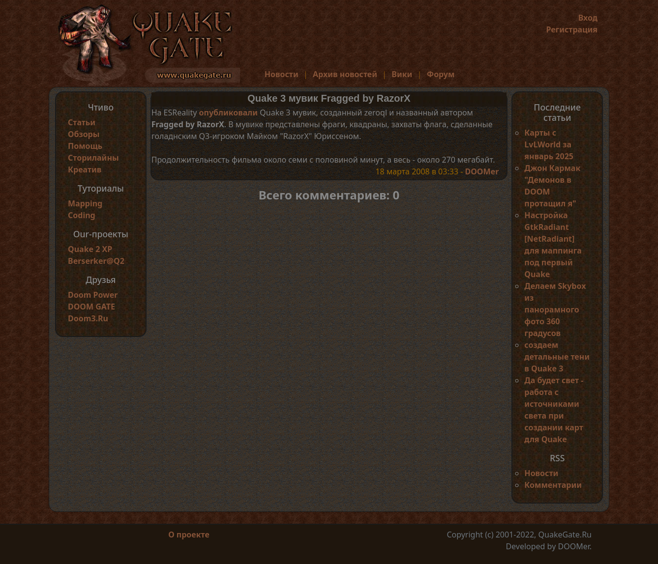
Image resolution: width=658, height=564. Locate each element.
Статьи (81, 122)
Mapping (85, 203)
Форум (441, 74)
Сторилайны (93, 157)
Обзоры (83, 134)
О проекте (188, 534)
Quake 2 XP (90, 249)
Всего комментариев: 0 (329, 195)
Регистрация (572, 29)
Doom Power (93, 294)
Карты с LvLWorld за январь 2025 (548, 144)
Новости (282, 74)
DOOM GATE (91, 306)
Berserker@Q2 (96, 260)
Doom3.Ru (88, 318)
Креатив (84, 169)
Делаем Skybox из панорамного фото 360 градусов (555, 309)
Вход (588, 17)
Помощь (85, 146)
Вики (401, 74)
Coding (81, 215)
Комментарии (553, 484)
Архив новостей (345, 74)
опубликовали (228, 112)
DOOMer (482, 171)
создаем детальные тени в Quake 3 (557, 356)
